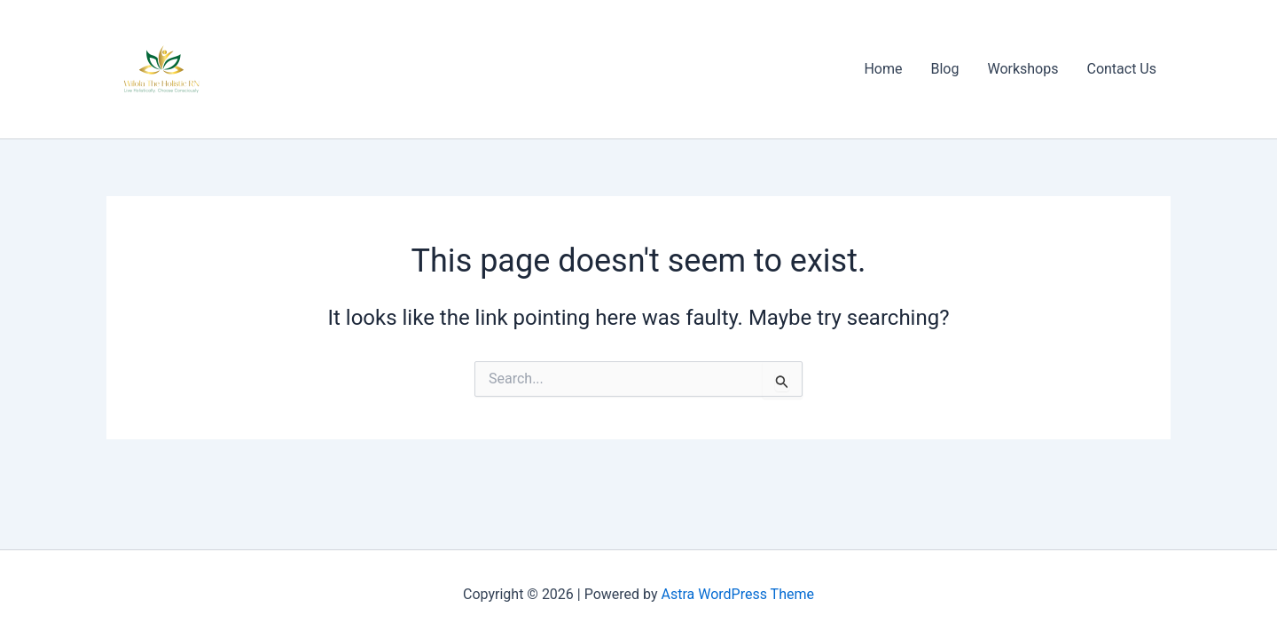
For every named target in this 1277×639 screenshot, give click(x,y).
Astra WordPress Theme (738, 594)
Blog (944, 68)
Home (883, 68)
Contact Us (1121, 68)
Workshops (1022, 68)
